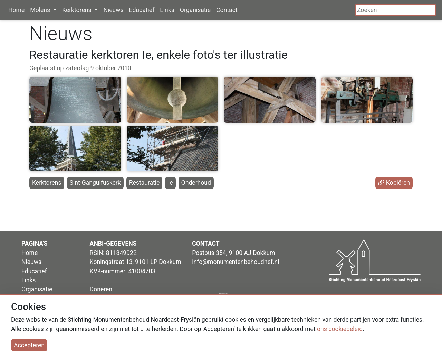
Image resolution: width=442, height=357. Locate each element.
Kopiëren (394, 182)
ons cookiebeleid (340, 329)
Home (16, 10)
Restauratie (144, 182)
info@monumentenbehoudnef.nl (235, 261)
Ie (170, 182)
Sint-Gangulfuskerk (95, 182)
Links (167, 10)
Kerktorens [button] (77, 10)
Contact (227, 10)
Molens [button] (40, 10)
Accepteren (29, 345)
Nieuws (113, 10)
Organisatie (195, 10)
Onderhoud (196, 182)
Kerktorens (46, 182)
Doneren (101, 289)
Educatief (142, 10)
